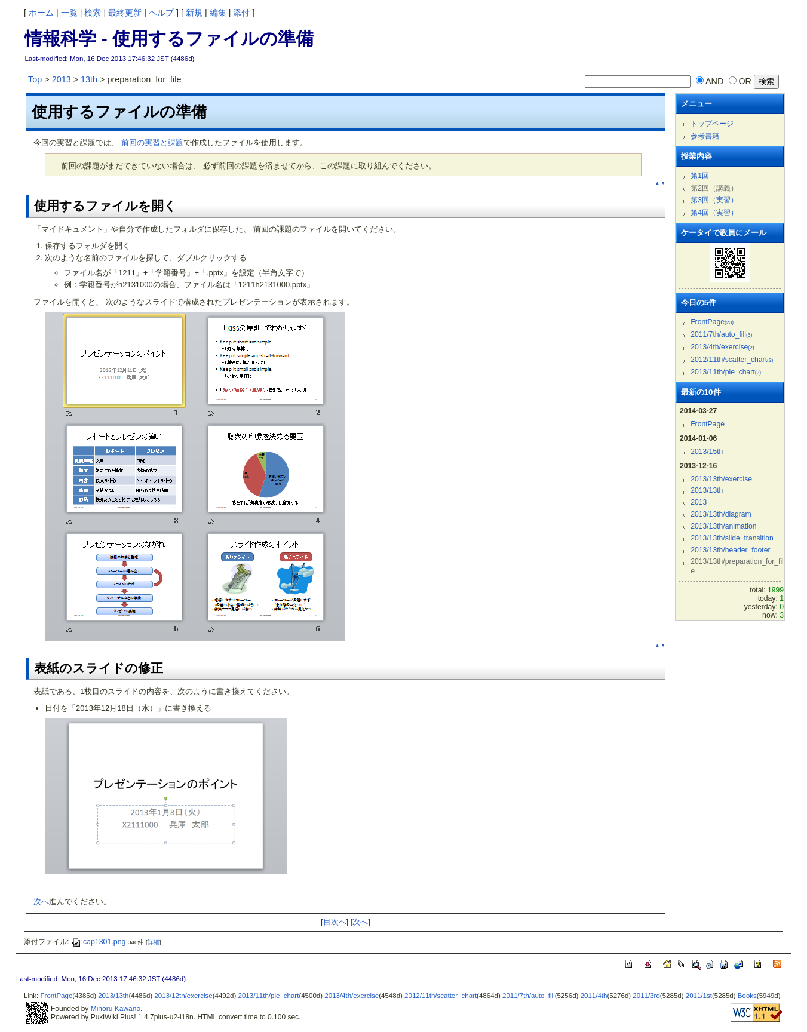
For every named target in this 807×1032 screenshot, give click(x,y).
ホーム (41, 12)
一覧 (69, 12)
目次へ (334, 921)
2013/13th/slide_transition (732, 538)
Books (747, 995)
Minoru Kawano (115, 1009)
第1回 (700, 175)
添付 (241, 12)
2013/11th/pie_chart (726, 372)
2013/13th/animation (723, 526)
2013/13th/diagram (721, 514)
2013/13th (707, 490)
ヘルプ (161, 12)
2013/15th (707, 451)
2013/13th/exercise (721, 479)
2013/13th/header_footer (730, 550)
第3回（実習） (714, 200)
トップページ (712, 123)
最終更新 (125, 12)
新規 (194, 12)
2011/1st (699, 995)
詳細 (153, 942)
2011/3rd (646, 995)
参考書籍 (705, 136)
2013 (61, 79)
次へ (41, 901)
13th (89, 79)
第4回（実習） (714, 212)
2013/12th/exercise (183, 995)
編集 (218, 12)
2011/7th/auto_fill (721, 334)
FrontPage (712, 322)
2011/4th (594, 995)
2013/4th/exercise (722, 347)
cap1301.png (98, 942)
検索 (92, 12)
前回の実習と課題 (152, 142)
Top (35, 79)
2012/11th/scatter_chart (732, 359)
